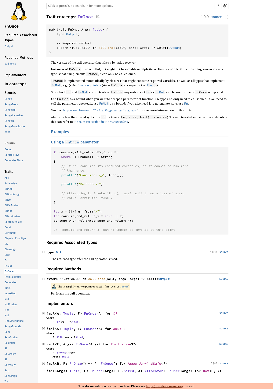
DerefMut (10, 233)
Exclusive (120, 344)
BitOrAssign (12, 205)
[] (226, 17)
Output (9, 46)
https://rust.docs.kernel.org (164, 386)
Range (8, 99)
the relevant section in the (101, 122)
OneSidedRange (14, 321)
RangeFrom (11, 104)
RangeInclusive (14, 115)
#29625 (124, 286)
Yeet (7, 132)
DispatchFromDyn (15, 238)
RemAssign (11, 337)
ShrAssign (10, 365)
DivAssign (10, 249)
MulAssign (11, 304)
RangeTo (10, 121)
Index (8, 288)
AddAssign (11, 183)
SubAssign (11, 376)
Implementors (15, 75)
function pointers (89, 85)
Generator (11, 282)
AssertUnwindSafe (144, 363)
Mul (7, 299)
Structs (10, 93)
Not (7, 315)
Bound (8, 149)
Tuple (97, 29)
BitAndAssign (12, 194)
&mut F (119, 329)
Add (7, 178)
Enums (10, 143)
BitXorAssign (12, 216)
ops (71, 17)
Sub (7, 370)
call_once (10, 63)
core (61, 17)
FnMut (8, 266)
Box (206, 371)
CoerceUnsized (13, 222)
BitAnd (9, 189)
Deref (8, 227)
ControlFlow (12, 155)
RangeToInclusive (15, 126)
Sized (74, 322)
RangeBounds (13, 326)
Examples (60, 131)
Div (6, 244)
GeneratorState (14, 160)
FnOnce (12, 26)
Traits (9, 172)
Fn (6, 260)
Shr (7, 359)
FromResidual (13, 277)
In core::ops (15, 84)
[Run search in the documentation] (130, 6)
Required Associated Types (21, 37)
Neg (7, 310)
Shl (6, 348)
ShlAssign (10, 354)
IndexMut (10, 293)
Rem (7, 332)
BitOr (8, 200)
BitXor (8, 211)
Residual (10, 343)
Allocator (153, 371)
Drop (7, 255)
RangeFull (10, 110)
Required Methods (19, 58)
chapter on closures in (99, 110)
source (216, 17)
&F (115, 313)
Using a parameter (75, 142)
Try (6, 381)
